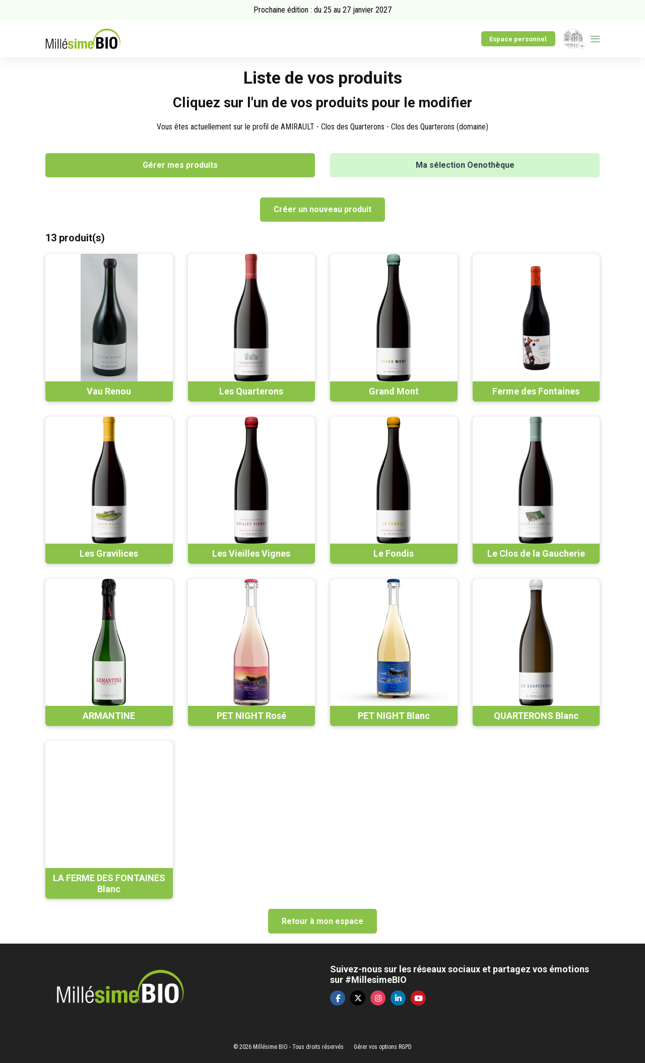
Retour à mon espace (322, 921)
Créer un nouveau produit (322, 209)
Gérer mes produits (180, 165)
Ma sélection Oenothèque (465, 165)
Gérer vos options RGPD (383, 1046)
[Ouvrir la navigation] (595, 38)
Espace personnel (518, 39)
